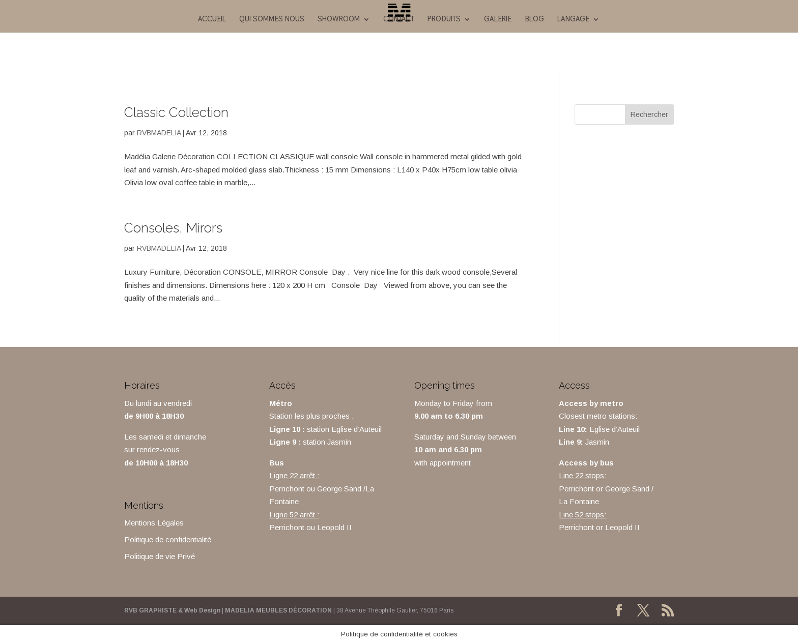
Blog (534, 19)
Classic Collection (176, 112)
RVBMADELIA (159, 133)
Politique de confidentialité (167, 539)
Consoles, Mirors (173, 228)
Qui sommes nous (271, 19)
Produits (444, 19)
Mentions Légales (154, 522)
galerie (497, 19)
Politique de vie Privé (159, 556)
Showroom (339, 19)
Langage (573, 19)
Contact (398, 19)
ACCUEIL (212, 19)
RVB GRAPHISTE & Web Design (172, 610)
